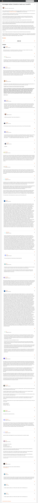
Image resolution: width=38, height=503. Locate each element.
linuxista (7, 100)
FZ (4, 7)
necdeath (6, 46)
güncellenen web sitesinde (13, 11)
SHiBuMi (6, 410)
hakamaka (6, 385)
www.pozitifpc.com (5, 467)
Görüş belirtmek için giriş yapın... (6, 501)
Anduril (6, 166)
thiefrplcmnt (6, 419)
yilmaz (7, 254)
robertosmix (6, 178)
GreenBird (6, 431)
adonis (6, 463)
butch (6, 80)
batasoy (7, 200)
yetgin (6, 440)
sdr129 (6, 473)
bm (6, 331)
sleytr (6, 263)
